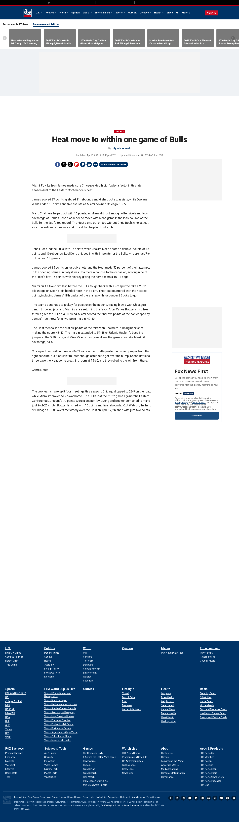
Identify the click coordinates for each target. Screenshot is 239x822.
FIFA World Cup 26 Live (59, 689)
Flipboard (76, 164)
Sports (119, 12)
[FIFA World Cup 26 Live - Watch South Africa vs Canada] (60, 708)
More (185, 12)
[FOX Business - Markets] (9, 761)
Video (170, 12)
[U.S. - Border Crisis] (12, 660)
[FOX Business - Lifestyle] (9, 769)
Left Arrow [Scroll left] (5, 38)
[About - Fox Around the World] (172, 761)
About (165, 748)
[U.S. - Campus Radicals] (14, 656)
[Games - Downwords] (89, 761)
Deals (203, 689)
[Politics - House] (47, 660)
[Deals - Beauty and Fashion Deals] (213, 717)
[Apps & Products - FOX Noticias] (206, 765)
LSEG (27, 809)
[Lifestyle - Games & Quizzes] (131, 709)
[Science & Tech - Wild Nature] (50, 777)
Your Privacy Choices (56, 797)
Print (89, 164)
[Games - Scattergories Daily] (93, 753)
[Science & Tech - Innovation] (49, 761)
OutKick (132, 12)
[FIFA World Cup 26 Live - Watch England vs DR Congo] (59, 724)
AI (177, 12)
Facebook (57, 164)
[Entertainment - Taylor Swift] (206, 652)
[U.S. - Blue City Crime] (13, 652)
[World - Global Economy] (91, 668)
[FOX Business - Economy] (10, 757)
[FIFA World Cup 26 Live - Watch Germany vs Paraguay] (59, 712)
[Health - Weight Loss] (167, 701)
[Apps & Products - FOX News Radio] (208, 773)
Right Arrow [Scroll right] (233, 38)
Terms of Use (198, 402)
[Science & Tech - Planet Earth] (50, 773)
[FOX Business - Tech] (7, 777)
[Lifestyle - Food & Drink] (128, 697)
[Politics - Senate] (48, 656)
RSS (214, 798)
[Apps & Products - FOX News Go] (207, 753)
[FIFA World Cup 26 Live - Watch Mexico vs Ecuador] (57, 740)
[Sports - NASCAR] (10, 709)
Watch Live (129, 748)
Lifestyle (144, 12)
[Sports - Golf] (7, 725)
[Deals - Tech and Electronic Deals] (213, 709)
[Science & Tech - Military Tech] (51, 769)
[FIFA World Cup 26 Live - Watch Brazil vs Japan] (55, 700)
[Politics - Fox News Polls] (52, 672)
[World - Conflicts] (87, 656)
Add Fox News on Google (115, 164)
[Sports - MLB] (7, 705)
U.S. (38, 12)
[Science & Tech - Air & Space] (50, 753)
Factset (68, 805)
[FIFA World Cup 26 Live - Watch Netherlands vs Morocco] (60, 704)
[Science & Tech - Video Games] (51, 765)
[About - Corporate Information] (173, 773)
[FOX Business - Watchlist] (10, 765)
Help (92, 797)
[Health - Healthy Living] (168, 721)
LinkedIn (202, 798)
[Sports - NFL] (7, 697)
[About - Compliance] (167, 777)
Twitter (64, 164)
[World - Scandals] (88, 680)
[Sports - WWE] (8, 737)
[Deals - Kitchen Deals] (207, 705)
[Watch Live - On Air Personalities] (132, 761)
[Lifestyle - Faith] (124, 701)
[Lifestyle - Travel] (125, 693)
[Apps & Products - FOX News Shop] (208, 769)
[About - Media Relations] (169, 769)
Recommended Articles (46, 24)
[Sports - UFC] (7, 733)
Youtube (189, 798)
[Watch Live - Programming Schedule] (134, 757)
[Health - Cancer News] (168, 709)
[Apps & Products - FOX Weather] (207, 757)
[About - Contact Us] (167, 753)
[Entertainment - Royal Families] (207, 656)
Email (95, 164)
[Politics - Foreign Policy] (51, 668)
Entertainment (102, 12)
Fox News (28, 13)
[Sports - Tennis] (8, 729)
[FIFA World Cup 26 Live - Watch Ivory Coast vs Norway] (59, 716)
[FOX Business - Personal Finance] (14, 753)
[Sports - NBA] (7, 717)
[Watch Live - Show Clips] (128, 769)
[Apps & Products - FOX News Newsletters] (212, 777)
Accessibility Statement (119, 797)
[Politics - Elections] (49, 676)
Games (88, 748)
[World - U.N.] (85, 652)
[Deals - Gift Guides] (205, 697)
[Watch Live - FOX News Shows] (131, 753)
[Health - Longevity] (166, 693)
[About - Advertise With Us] (170, 765)
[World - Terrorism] (88, 660)
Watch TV (211, 13)
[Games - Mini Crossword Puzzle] (95, 785)
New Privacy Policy (36, 797)
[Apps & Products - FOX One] (204, 785)
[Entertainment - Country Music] (207, 660)
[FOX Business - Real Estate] (11, 773)
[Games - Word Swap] (89, 769)
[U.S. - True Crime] (11, 664)
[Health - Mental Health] (168, 713)
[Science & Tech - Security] (48, 757)
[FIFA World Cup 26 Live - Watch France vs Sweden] (57, 720)
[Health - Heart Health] (167, 717)
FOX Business (14, 748)
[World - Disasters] (88, 664)
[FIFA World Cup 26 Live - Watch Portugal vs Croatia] (57, 728)
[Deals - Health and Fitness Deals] (213, 713)
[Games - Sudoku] (87, 765)
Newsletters (221, 798)
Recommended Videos (15, 24)
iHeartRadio (233, 798)
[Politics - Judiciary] (49, 664)
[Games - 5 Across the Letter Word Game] (99, 757)
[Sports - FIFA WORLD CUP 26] (15, 693)
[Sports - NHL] (7, 721)
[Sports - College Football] (13, 701)
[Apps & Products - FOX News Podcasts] (210, 781)
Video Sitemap (153, 797)
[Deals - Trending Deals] (208, 693)
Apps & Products (211, 748)
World (62, 12)
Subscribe (197, 415)
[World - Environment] (90, 672)
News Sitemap (138, 797)
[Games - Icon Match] (89, 777)
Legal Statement (131, 805)
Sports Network (122, 148)
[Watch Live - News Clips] (127, 773)
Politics (49, 12)
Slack (208, 798)
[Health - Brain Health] (167, 697)
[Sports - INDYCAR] (10, 713)
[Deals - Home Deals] (206, 701)
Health (157, 12)
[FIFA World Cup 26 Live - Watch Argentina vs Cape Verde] (61, 732)
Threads (70, 164)
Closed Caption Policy (78, 797)
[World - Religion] (87, 676)
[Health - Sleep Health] (167, 705)
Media (86, 12)
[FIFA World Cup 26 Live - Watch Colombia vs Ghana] (58, 736)
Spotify (227, 798)
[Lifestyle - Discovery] (127, 705)
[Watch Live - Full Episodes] (129, 765)
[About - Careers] (165, 757)
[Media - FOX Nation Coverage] (172, 652)
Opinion (75, 12)
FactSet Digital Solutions (112, 805)
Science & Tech (55, 748)
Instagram (183, 798)
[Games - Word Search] (90, 773)
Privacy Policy (181, 402)
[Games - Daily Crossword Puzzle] (95, 781)
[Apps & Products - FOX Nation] (206, 761)
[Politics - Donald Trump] (51, 652)
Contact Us (101, 797)
